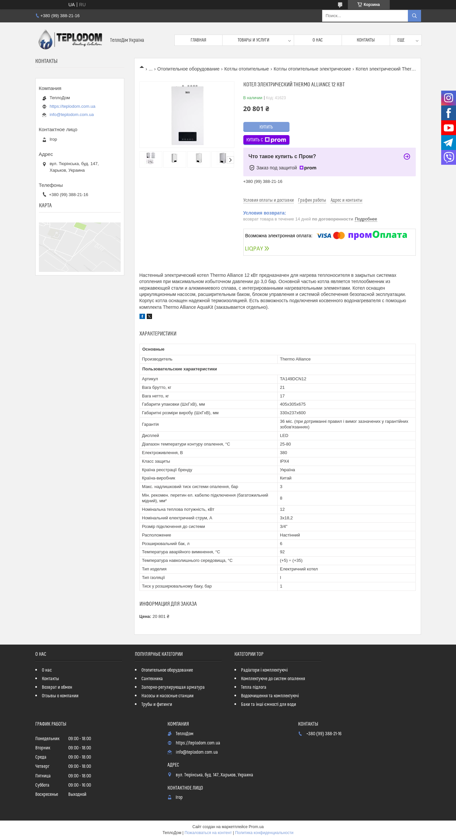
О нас (318, 40)
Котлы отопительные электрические (312, 69)
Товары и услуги (253, 40)
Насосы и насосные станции (167, 696)
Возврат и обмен (57, 687)
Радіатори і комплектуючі (264, 670)
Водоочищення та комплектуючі (270, 696)
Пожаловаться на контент (208, 832)
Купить (266, 127)
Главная (198, 40)
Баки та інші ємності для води (268, 704)
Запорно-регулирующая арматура (173, 687)
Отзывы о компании (60, 696)
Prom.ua (256, 827)
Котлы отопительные (246, 69)
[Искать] (414, 16)
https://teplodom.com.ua (73, 106)
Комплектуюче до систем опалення (273, 678)
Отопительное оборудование (188, 69)
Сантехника (152, 678)
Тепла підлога (253, 687)
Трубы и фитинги (156, 704)
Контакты (366, 40)
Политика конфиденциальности (264, 832)
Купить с (266, 140)
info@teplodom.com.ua (72, 114)
